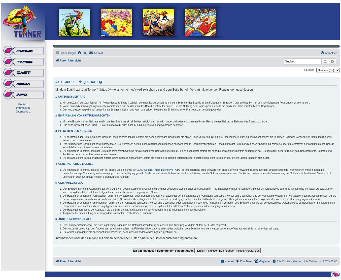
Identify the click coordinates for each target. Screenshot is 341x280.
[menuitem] (82, 53)
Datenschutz (23, 111)
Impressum (23, 107)
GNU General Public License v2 (155, 169)
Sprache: (309, 69)
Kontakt (23, 104)
